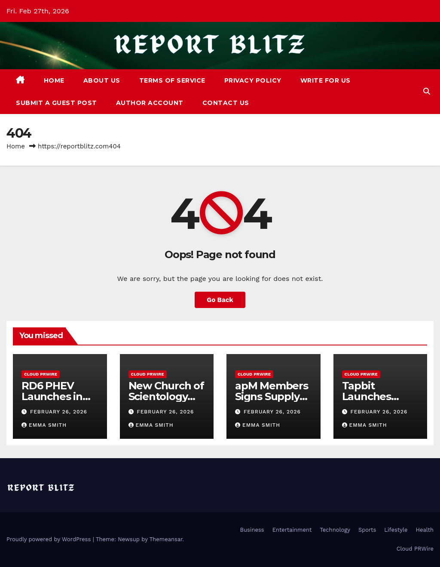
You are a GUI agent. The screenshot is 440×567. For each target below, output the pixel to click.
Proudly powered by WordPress (49, 539)
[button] (426, 91)
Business (252, 530)
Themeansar (166, 539)
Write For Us (325, 80)
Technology (335, 530)
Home (54, 80)
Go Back (220, 300)
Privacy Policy (252, 80)
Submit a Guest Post (56, 103)
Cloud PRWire (40, 374)
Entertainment (292, 530)
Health (425, 530)
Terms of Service (172, 80)
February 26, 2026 (58, 412)
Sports (367, 530)
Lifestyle (395, 530)
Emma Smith (44, 425)
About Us (101, 80)
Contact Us (225, 103)
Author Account (149, 103)
